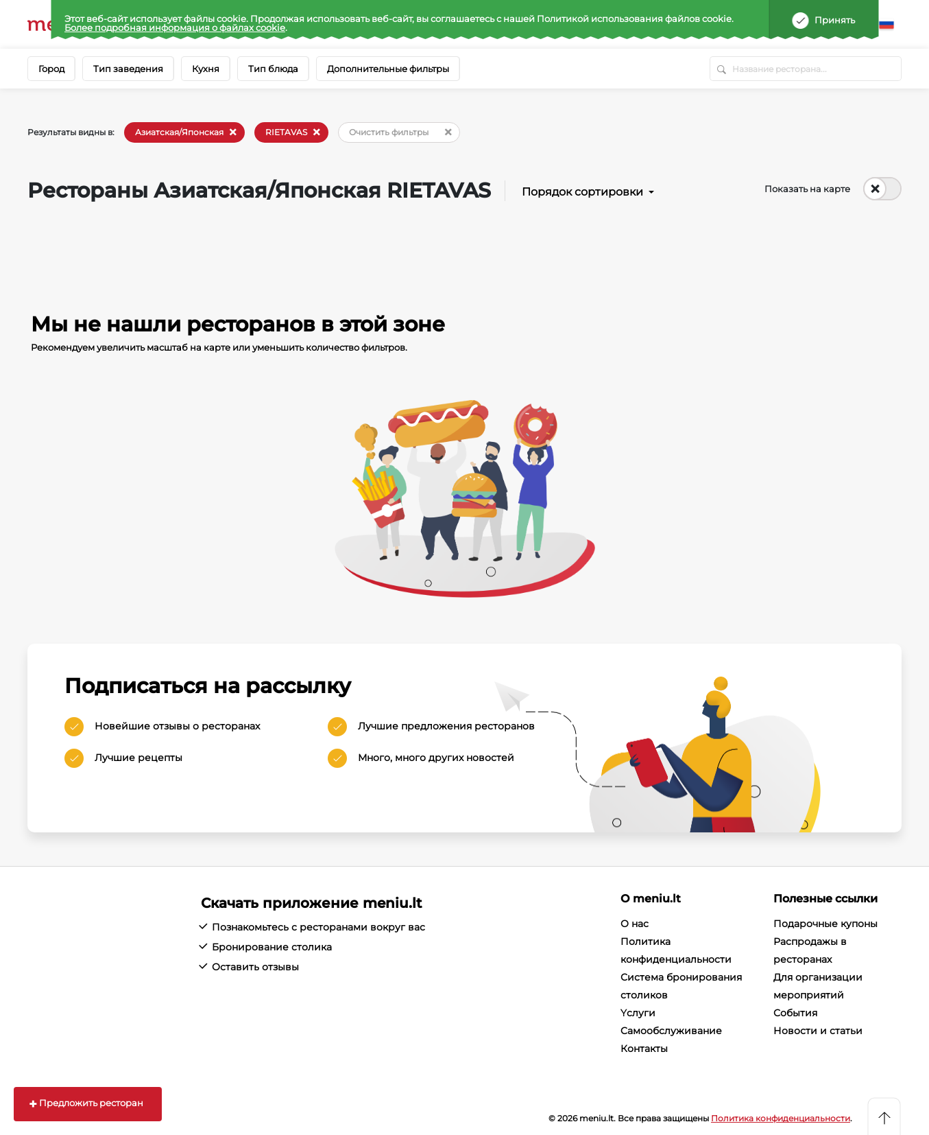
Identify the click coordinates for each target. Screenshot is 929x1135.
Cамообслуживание (671, 1031)
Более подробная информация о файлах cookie (174, 27)
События (795, 1013)
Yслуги (637, 1013)
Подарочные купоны (825, 923)
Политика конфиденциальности (780, 1118)
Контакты (644, 1048)
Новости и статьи (817, 1031)
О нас (634, 923)
